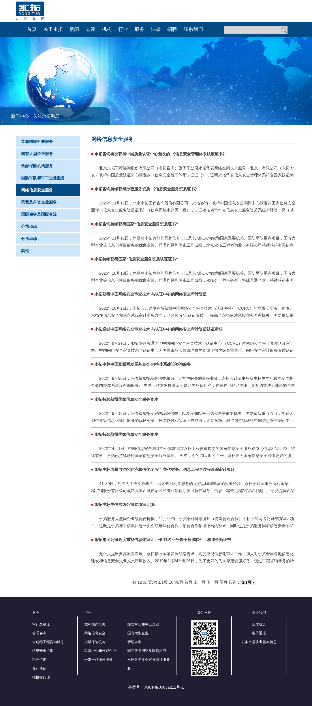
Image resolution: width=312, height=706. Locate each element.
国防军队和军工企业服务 (43, 178)
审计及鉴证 (41, 624)
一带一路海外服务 (98, 659)
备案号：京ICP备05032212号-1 (156, 687)
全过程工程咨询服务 (48, 642)
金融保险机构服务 (37, 166)
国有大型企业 (137, 633)
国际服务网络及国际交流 (146, 651)
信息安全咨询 (42, 651)
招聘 (172, 29)
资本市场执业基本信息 (259, 642)
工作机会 (259, 624)
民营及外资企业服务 (39, 202)
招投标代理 (41, 677)
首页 (32, 29)
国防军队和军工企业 (143, 624)
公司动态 (29, 226)
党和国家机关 (94, 624)
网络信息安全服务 (37, 190)
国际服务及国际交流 (39, 214)
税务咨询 (39, 659)
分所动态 (29, 238)
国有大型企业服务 (37, 154)
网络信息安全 (94, 633)
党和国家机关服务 (37, 141)
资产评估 (39, 668)
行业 (123, 29)
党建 (90, 29)
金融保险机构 (94, 642)
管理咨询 (39, 633)
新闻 (74, 29)
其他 (25, 251)
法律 (156, 29)
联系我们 (193, 29)
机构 (107, 29)
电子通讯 (259, 633)
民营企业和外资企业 (100, 651)
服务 (139, 29)
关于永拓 (53, 29)
